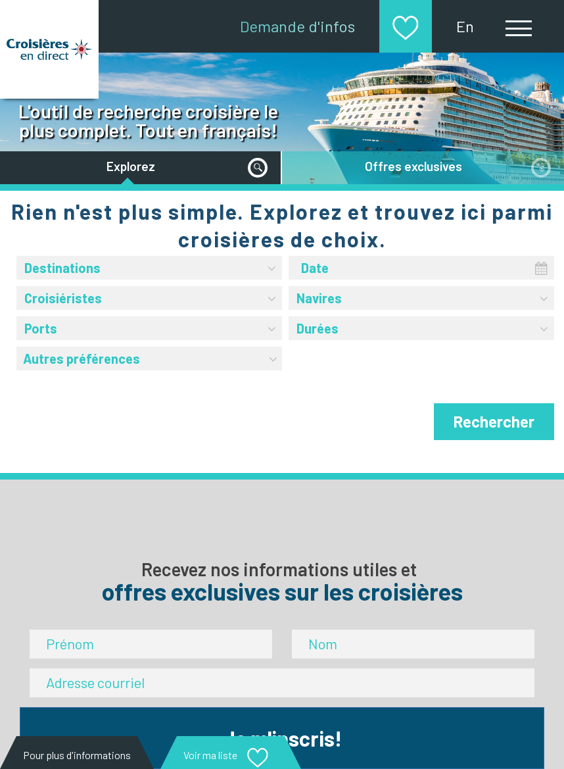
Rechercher (494, 421)
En (465, 26)
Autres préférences (151, 356)
